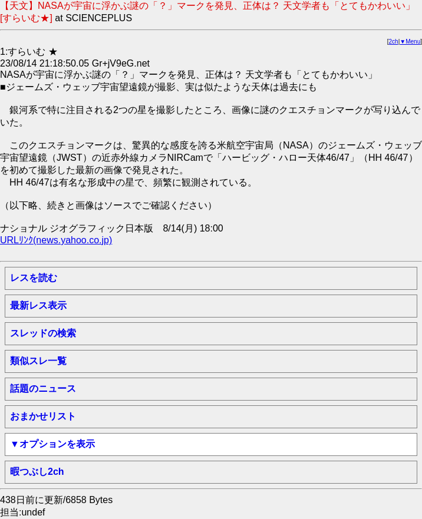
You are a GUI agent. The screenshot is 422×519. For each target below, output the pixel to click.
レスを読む (33, 278)
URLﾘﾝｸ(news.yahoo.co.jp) (56, 240)
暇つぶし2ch (37, 472)
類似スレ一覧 (38, 361)
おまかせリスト (43, 416)
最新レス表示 (38, 305)
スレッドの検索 (43, 333)
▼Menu (410, 41)
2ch (393, 41)
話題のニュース (43, 389)
